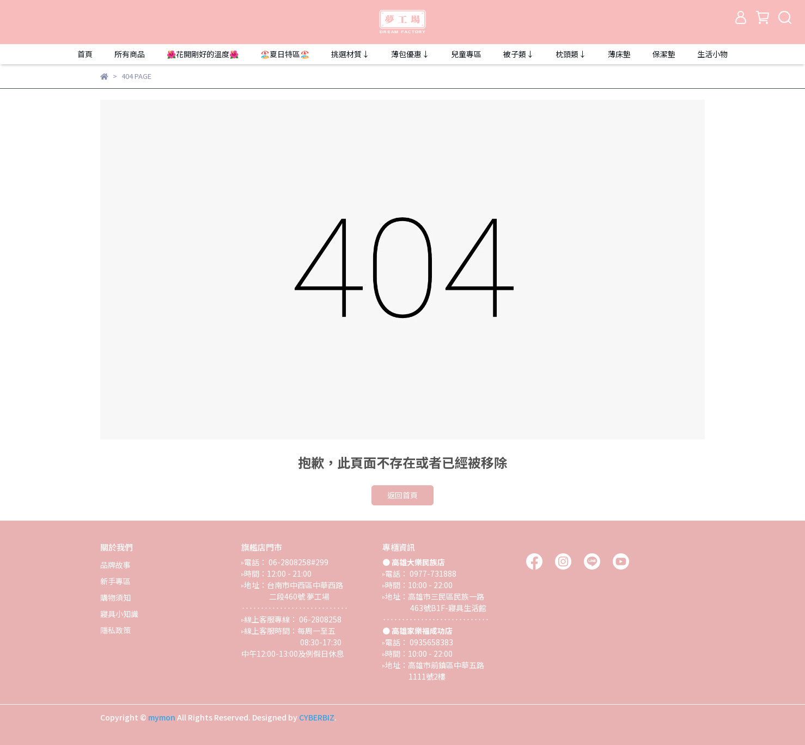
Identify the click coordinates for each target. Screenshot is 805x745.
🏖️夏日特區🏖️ (284, 53)
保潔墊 (663, 53)
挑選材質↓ (350, 53)
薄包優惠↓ (410, 53)
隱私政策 (115, 630)
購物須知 (115, 597)
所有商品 (129, 53)
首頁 (85, 53)
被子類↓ (518, 53)
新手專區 (115, 581)
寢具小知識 (119, 613)
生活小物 (712, 53)
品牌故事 (115, 564)
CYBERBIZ (316, 717)
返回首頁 (402, 495)
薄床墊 (619, 53)
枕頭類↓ (571, 53)
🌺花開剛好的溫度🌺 (203, 53)
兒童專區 (466, 53)
